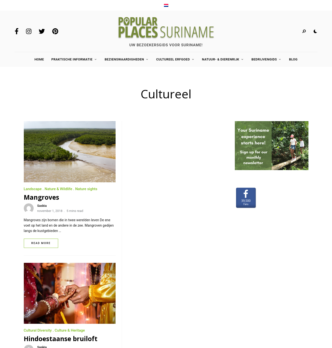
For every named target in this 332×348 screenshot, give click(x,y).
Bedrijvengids (264, 59)
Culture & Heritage (174, 189)
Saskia (42, 206)
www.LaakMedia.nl (296, 309)
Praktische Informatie (72, 59)
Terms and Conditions (42, 307)
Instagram (28, 31)
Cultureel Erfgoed (173, 59)
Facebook (16, 31)
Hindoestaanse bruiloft (165, 197)
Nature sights (86, 189)
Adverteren (33, 292)
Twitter (42, 31)
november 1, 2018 (50, 211)
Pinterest (55, 31)
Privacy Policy (36, 314)
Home (39, 59)
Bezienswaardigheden (124, 59)
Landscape (33, 189)
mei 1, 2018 (150, 211)
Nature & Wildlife (58, 189)
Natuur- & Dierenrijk (220, 59)
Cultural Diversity (142, 189)
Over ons (31, 285)
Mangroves (41, 197)
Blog (293, 59)
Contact (31, 300)
